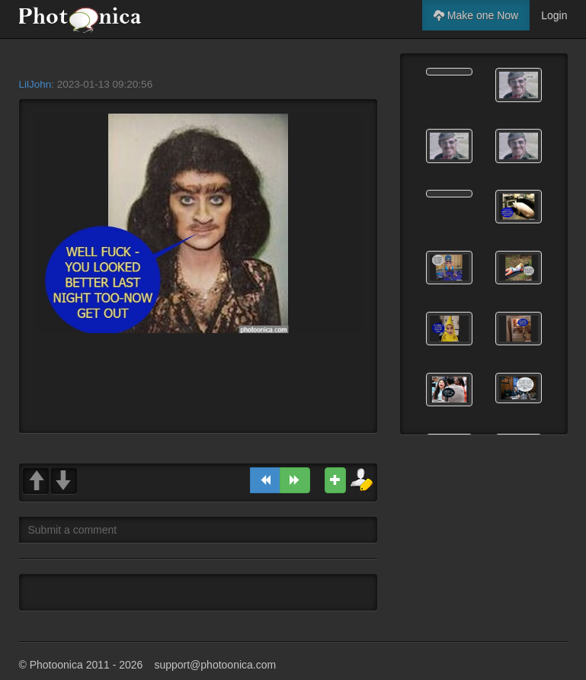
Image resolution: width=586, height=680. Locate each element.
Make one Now (476, 15)
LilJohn (35, 84)
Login (554, 15)
